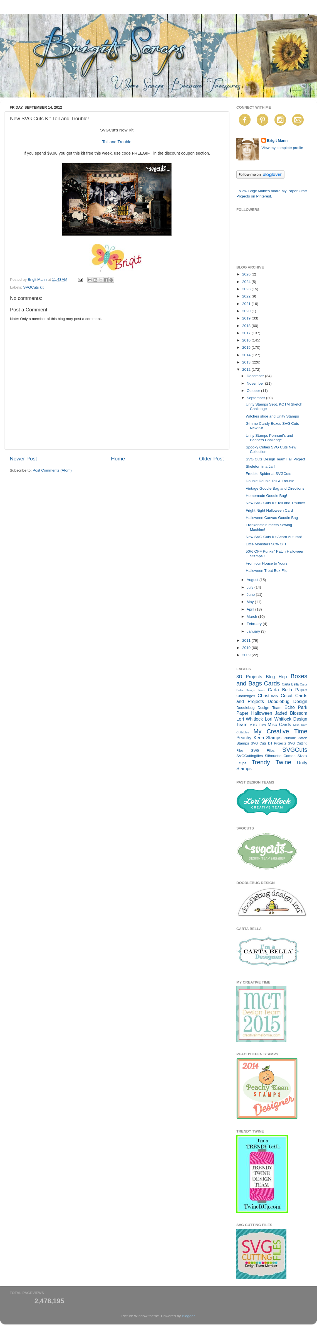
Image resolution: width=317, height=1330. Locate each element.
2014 (247, 355)
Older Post (211, 459)
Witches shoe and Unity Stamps (272, 416)
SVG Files (263, 750)
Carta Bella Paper (287, 689)
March (252, 616)
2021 (247, 304)
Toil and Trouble (117, 142)
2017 (247, 333)
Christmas (268, 695)
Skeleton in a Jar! (260, 466)
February (255, 624)
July (250, 587)
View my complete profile (282, 148)
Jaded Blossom (291, 713)
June (251, 594)
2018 (247, 326)
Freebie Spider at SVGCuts (268, 474)
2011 (247, 640)
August (253, 580)
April (251, 609)
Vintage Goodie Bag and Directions (275, 488)
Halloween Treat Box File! (267, 570)
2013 (247, 362)
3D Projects (249, 676)
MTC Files (257, 725)
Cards (272, 683)
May (251, 602)
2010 (247, 648)
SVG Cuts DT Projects (268, 743)
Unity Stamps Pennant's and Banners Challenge (269, 437)
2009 (247, 655)
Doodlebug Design (287, 701)
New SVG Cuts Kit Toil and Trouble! (275, 503)
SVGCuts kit (33, 287)
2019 (247, 318)
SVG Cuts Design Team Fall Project (275, 459)
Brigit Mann (277, 140)
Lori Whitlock (249, 718)
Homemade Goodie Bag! (266, 496)
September (256, 398)
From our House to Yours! (267, 563)
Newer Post (23, 459)
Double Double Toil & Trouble (270, 481)
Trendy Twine (271, 762)
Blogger (188, 1316)
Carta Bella (290, 684)
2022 (247, 296)
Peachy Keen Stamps (258, 737)
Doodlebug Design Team (258, 708)
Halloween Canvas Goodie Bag (272, 518)
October (254, 391)
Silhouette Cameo (280, 756)
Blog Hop (276, 676)
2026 (247, 274)
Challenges (245, 696)
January (254, 631)
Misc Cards (279, 724)
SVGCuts (294, 749)
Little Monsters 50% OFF (266, 544)
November (256, 383)
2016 (247, 340)
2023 (247, 289)
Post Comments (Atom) (52, 470)
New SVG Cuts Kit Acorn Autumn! (274, 537)
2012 (247, 369)
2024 (247, 282)
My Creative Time (280, 731)
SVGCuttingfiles (249, 756)
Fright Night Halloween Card (269, 510)
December (256, 376)
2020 (247, 311)
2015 (247, 347)
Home (118, 459)
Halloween (261, 713)
